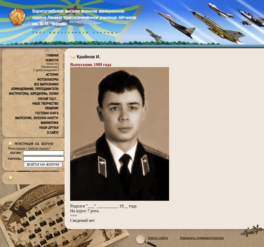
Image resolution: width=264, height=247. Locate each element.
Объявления (49, 66)
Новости (51, 63)
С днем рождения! (45, 70)
